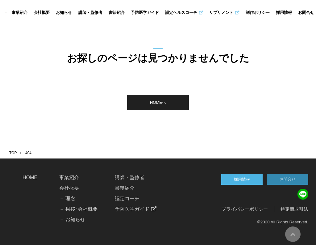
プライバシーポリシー (245, 209)
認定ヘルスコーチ (184, 12)
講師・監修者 (90, 12)
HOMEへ (158, 102)
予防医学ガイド (145, 12)
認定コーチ (127, 198)
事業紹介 (19, 12)
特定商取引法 (294, 209)
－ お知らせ (72, 219)
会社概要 (42, 12)
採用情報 (284, 12)
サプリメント (224, 12)
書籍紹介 (117, 12)
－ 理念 (67, 198)
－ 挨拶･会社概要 (78, 209)
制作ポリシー (258, 12)
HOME (30, 177)
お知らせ (64, 12)
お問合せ (306, 12)
